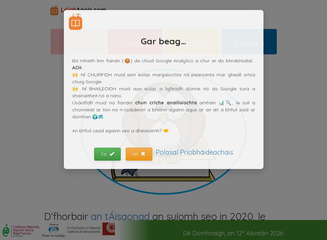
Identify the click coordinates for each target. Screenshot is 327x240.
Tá (107, 154)
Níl (138, 154)
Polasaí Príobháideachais (194, 152)
